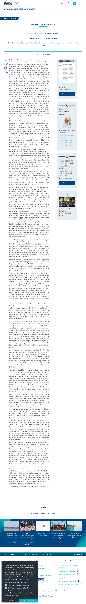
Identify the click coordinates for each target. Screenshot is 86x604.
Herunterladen (67, 94)
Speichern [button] (10, 600)
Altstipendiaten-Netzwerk (68, 574)
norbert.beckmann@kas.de (67, 136)
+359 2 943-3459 (65, 146)
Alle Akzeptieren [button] (28, 600)
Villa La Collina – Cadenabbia (69, 581)
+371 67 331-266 (38, 569)
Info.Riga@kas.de (38, 565)
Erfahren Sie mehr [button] (23, 579)
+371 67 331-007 (38, 572)
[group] (11, 532)
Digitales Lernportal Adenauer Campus (68, 566)
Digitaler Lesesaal (65, 578)
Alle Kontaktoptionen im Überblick (42, 576)
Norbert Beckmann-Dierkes (36, 33)
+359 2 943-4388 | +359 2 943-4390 (66, 142)
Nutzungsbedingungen (45, 591)
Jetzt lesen (67, 183)
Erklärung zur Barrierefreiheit (65, 591)
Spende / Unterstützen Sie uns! (69, 584)
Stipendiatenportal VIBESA (68, 571)
